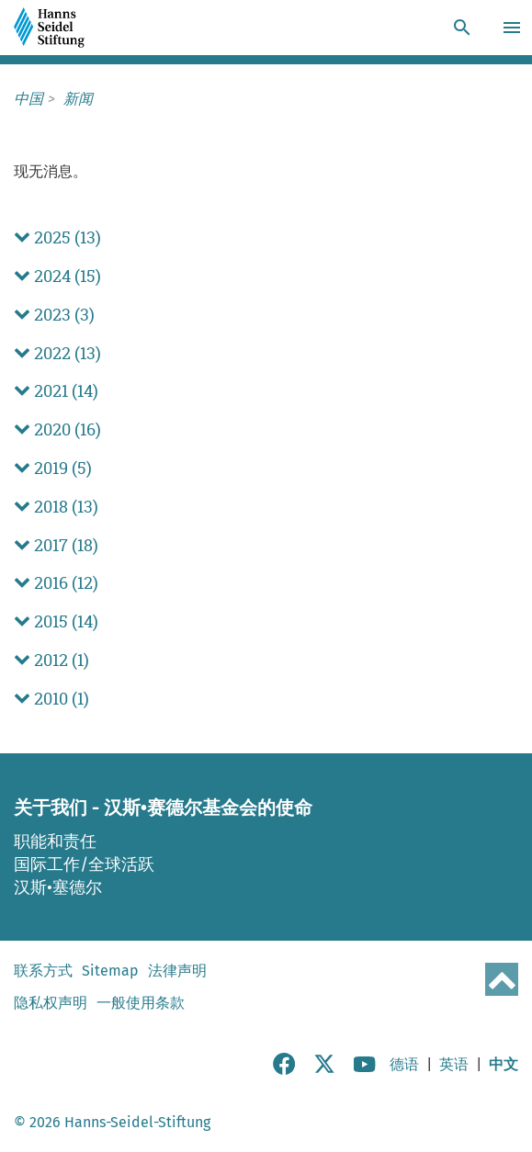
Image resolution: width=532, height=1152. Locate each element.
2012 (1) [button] (51, 660)
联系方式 (43, 970)
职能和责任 (55, 841)
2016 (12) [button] (56, 582)
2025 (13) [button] (57, 237)
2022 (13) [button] (57, 353)
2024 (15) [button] (57, 276)
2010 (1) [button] (51, 698)
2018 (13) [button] (56, 506)
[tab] (266, 238)
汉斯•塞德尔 (58, 887)
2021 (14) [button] (56, 390)
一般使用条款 (140, 1002)
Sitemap (110, 970)
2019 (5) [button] (53, 468)
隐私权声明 (50, 1002)
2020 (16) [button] (57, 429)
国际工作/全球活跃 (84, 864)
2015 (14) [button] (56, 621)
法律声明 (177, 970)
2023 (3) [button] (54, 314)
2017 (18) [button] (56, 545)
